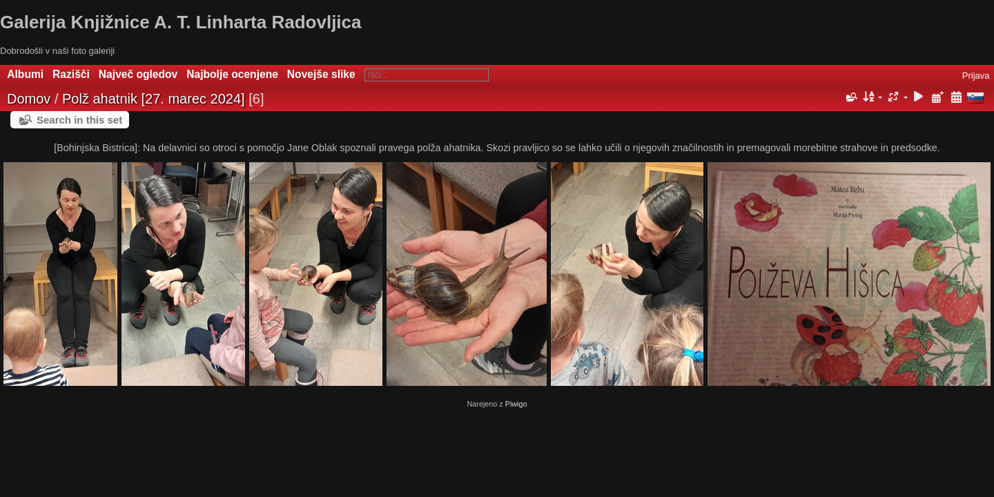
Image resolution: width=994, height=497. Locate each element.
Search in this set (79, 120)
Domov (28, 98)
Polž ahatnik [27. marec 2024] (153, 98)
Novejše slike (321, 74)
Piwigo (516, 404)
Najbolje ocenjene (232, 74)
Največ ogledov (138, 74)
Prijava (976, 75)
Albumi (25, 74)
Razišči (71, 74)
